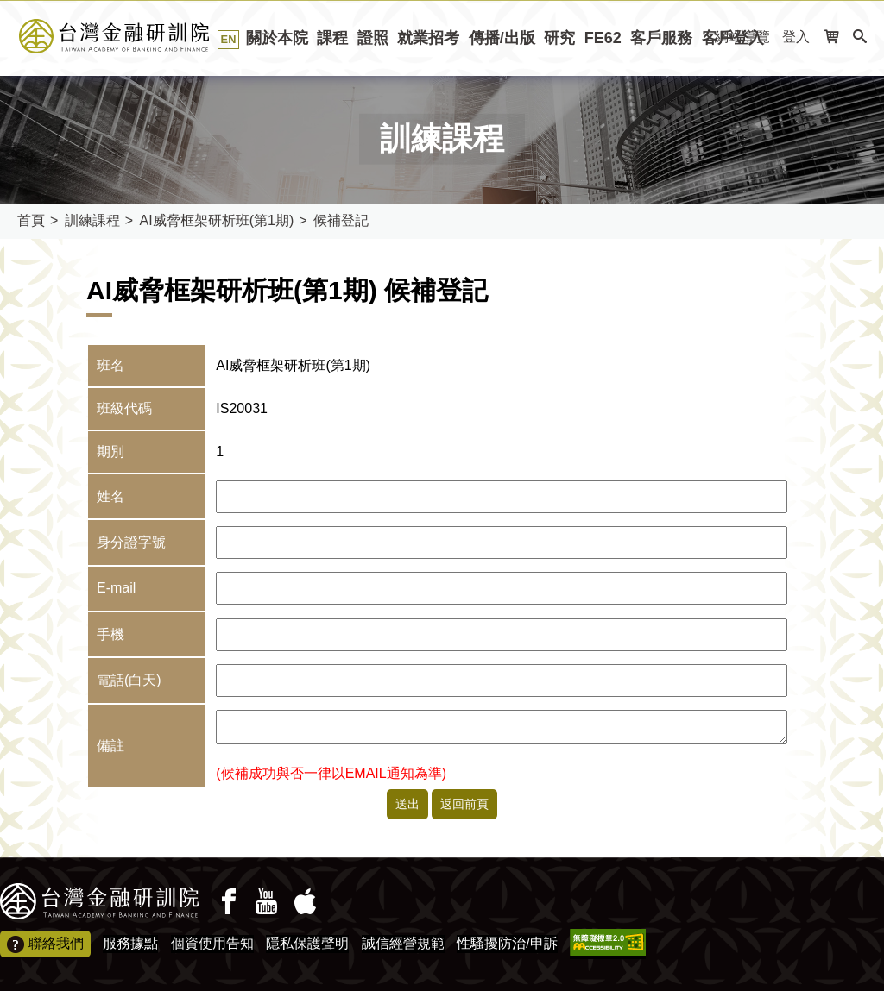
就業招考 (428, 38)
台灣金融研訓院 (133, 36)
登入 (796, 36)
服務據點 (130, 943)
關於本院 (277, 38)
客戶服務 (661, 38)
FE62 (603, 38)
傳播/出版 (502, 38)
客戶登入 (733, 38)
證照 (372, 38)
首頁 (31, 220)
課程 (332, 38)
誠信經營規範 (403, 943)
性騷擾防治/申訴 (507, 943)
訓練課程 (92, 220)
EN (229, 39)
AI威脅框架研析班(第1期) (217, 220)
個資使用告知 (212, 943)
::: (5, 81)
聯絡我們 (45, 944)
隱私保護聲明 (307, 943)
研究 (559, 38)
